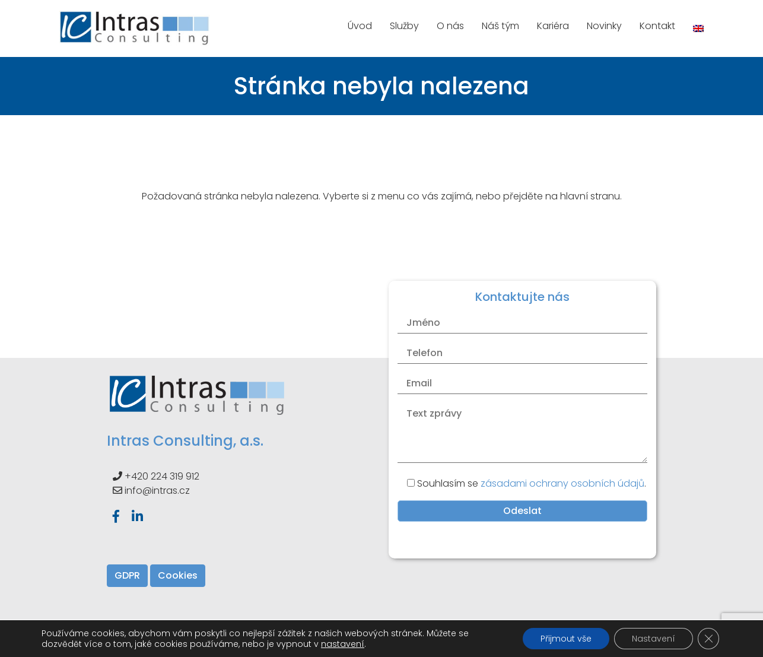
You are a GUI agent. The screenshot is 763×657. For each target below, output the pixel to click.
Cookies (178, 575)
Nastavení (653, 639)
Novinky (604, 26)
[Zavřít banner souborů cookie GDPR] (708, 638)
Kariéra (553, 26)
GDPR (127, 575)
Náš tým (500, 26)
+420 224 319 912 (162, 476)
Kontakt (657, 26)
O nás (450, 26)
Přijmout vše (566, 639)
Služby (404, 26)
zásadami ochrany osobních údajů (562, 483)
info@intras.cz (157, 490)
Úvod (360, 26)
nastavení (342, 644)
